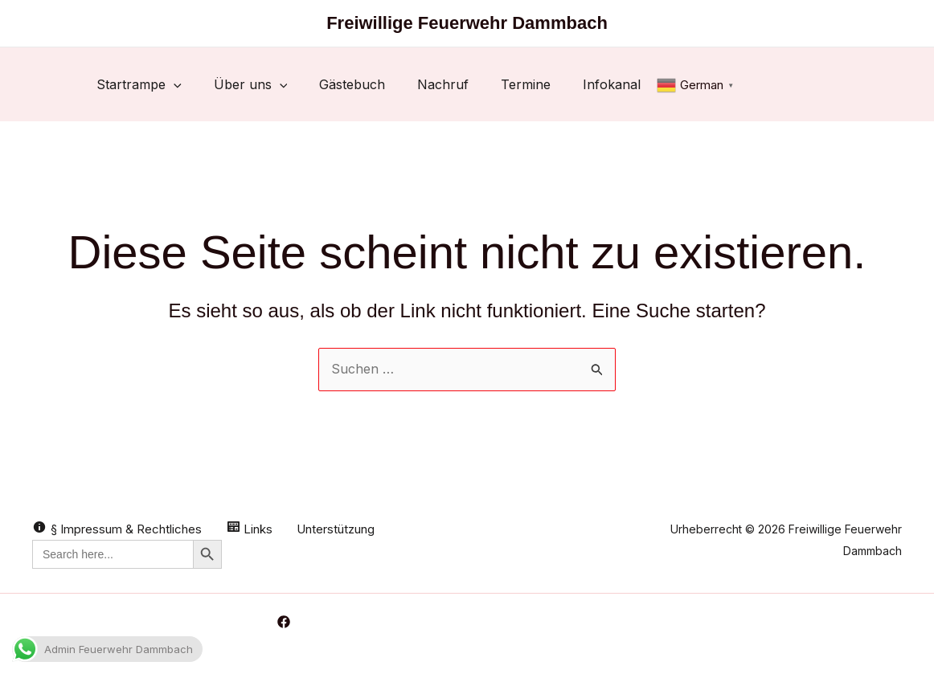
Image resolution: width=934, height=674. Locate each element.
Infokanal (612, 84)
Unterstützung (336, 529)
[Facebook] (283, 621)
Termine (526, 84)
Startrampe (139, 84)
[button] (174, 84)
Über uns (251, 84)
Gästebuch (352, 84)
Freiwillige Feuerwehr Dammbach (467, 23)
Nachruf (443, 84)
